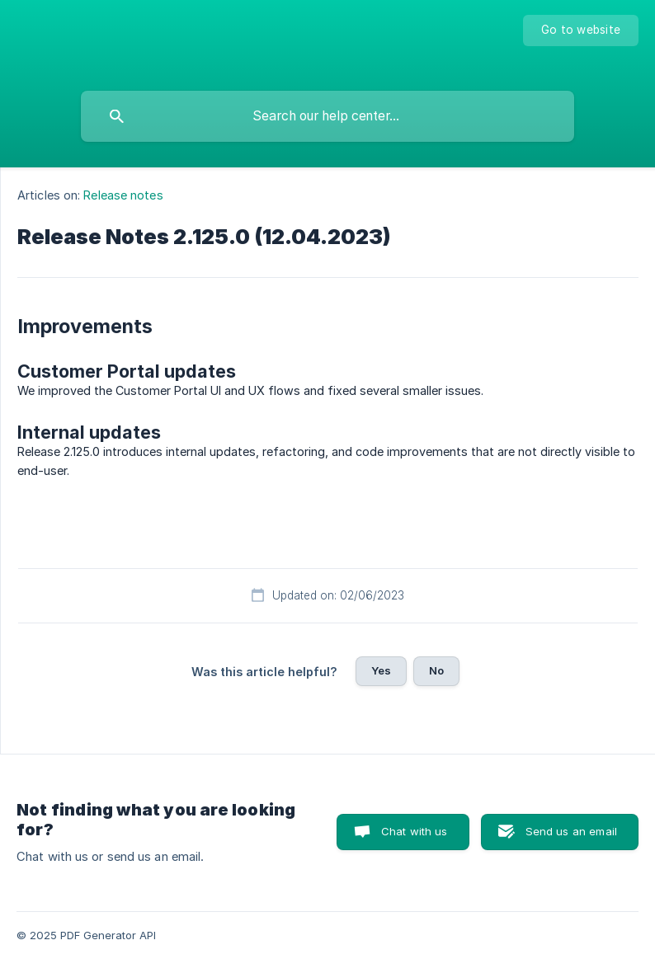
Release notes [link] (123, 195)
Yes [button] (381, 670)
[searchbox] (327, 116)
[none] (581, 30)
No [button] (436, 670)
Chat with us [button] (414, 831)
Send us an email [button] (571, 831)
